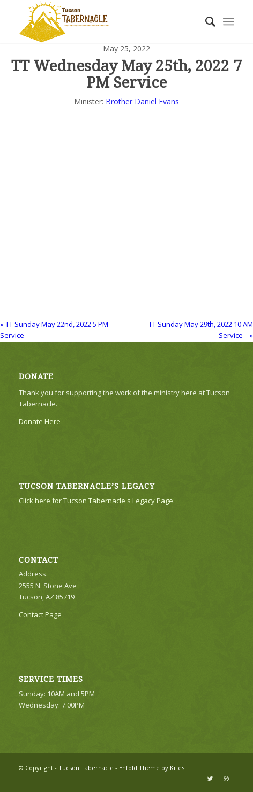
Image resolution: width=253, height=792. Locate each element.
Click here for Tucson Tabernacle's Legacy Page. (97, 500)
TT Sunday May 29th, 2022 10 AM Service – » (200, 329)
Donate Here (40, 421)
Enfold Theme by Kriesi (152, 768)
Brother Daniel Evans (142, 101)
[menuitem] (205, 21)
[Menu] (228, 21)
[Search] (205, 21)
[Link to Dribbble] (226, 779)
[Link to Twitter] (210, 779)
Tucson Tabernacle (86, 768)
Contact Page (40, 614)
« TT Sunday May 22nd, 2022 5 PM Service (54, 329)
